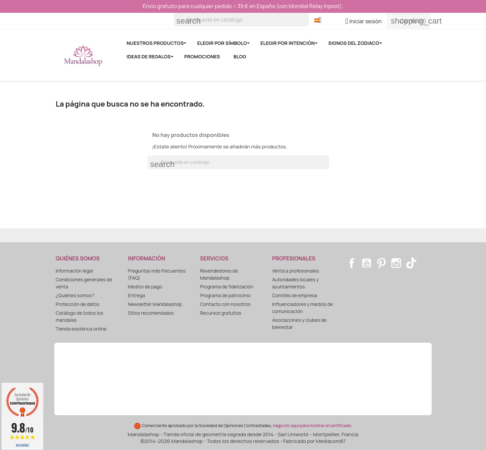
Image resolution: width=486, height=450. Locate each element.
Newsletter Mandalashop (155, 304)
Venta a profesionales (295, 271)
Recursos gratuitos (220, 313)
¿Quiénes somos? (75, 295)
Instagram (396, 263)
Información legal (74, 271)
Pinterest (381, 263)
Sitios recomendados (151, 313)
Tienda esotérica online (81, 329)
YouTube (366, 263)
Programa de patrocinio (225, 295)
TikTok (411, 263)
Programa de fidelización (226, 286)
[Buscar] (241, 19)
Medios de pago (145, 286)
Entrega (136, 295)
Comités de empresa (294, 295)
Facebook (351, 263)
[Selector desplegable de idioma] (320, 21)
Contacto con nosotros (225, 304)
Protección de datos (77, 304)
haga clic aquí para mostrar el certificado (312, 425)
